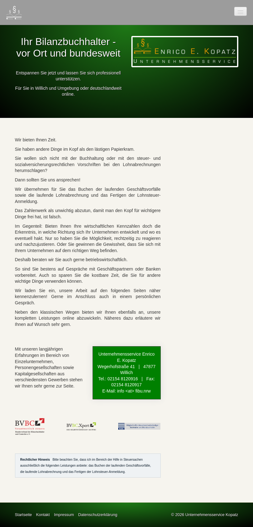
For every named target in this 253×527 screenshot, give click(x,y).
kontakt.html (126, 373)
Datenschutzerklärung (97, 514)
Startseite (23, 514)
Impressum (64, 514)
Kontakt (43, 514)
